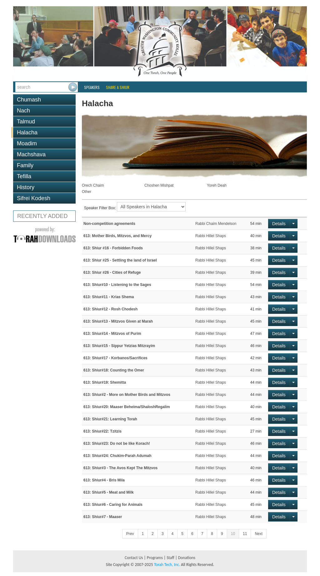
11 (245, 534)
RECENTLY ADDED (42, 216)
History (25, 187)
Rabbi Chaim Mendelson (215, 223)
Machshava (31, 154)
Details (279, 223)
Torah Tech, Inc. (167, 564)
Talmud (26, 121)
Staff (170, 557)
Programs (155, 557)
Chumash (29, 99)
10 (233, 534)
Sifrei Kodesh (33, 198)
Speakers (92, 87)
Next (258, 534)
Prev (130, 534)
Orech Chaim (93, 185)
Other (86, 191)
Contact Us (134, 557)
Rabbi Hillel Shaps (210, 236)
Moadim (27, 143)
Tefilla (24, 176)
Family (25, 165)
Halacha (27, 132)
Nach (23, 110)
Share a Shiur (117, 87)
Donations (186, 557)
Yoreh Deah (217, 185)
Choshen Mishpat (158, 185)
